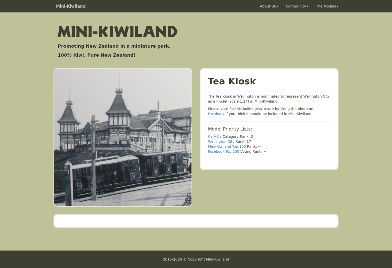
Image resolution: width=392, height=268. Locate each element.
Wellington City (221, 141)
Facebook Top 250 (223, 151)
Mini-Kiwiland (71, 6)
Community (297, 6)
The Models (327, 6)
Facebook (216, 114)
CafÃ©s (215, 136)
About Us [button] (269, 6)
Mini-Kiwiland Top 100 (227, 146)
